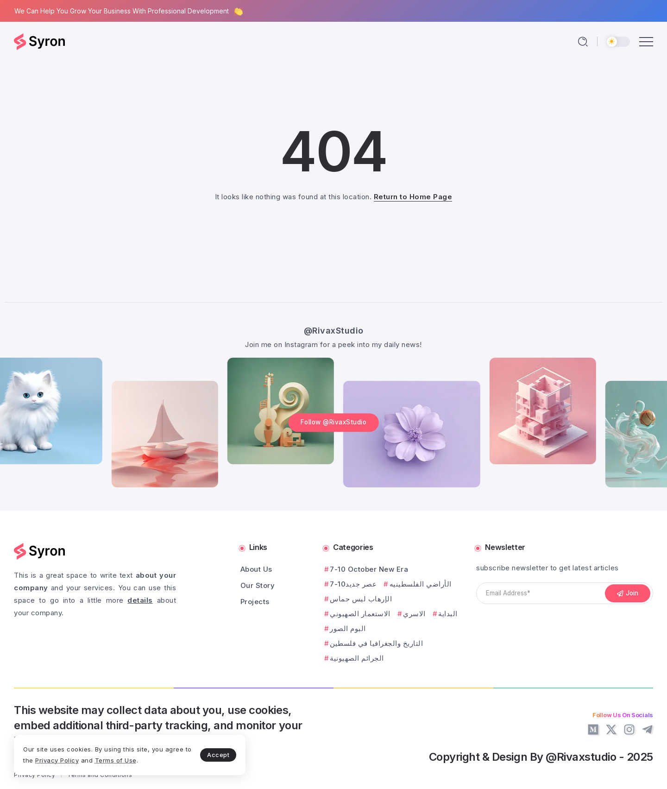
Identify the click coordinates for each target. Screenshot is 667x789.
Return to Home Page (413, 196)
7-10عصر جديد (353, 584)
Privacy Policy (57, 760)
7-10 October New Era (369, 569)
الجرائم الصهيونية (357, 658)
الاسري (414, 613)
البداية (448, 613)
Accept (218, 754)
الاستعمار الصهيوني (360, 613)
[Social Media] (593, 729)
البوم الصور (348, 628)
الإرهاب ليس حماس (361, 598)
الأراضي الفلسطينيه (421, 584)
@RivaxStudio (334, 330)
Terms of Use (116, 760)
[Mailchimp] (627, 593)
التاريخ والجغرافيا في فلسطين (376, 643)
